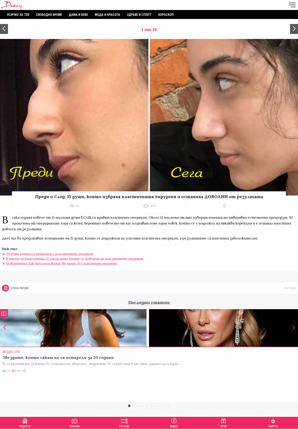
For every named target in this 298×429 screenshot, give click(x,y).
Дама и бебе (78, 15)
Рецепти (25, 422)
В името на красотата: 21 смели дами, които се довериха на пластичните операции (74, 258)
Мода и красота (107, 15)
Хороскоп (166, 15)
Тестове (124, 422)
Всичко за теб (18, 15)
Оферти (273, 422)
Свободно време (49, 15)
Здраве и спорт (139, 15)
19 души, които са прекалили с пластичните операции (49, 254)
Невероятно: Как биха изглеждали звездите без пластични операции (61, 263)
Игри (223, 422)
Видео (174, 422)
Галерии (74, 422)
